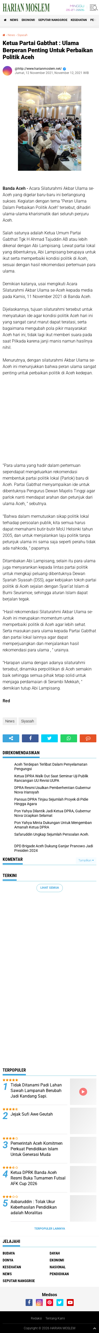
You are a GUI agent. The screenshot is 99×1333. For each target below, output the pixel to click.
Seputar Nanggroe (52, 20)
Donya (8, 1260)
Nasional (58, 1267)
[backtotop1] (94, 1328)
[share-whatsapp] (68, 738)
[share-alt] (11, 738)
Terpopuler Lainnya (49, 1228)
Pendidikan (59, 1274)
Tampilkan (86, 860)
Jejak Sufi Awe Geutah (32, 1114)
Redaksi (36, 1318)
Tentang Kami (55, 1318)
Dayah (55, 1253)
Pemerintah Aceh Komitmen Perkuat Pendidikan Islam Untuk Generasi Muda (37, 1149)
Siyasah (22, 35)
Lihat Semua (49, 887)
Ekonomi (28, 20)
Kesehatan (79, 20)
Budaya (9, 1253)
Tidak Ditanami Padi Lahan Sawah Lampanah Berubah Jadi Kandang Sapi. (36, 1090)
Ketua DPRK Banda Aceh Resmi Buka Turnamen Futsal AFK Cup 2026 (38, 1178)
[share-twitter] (49, 738)
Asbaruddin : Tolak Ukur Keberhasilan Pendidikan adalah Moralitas (34, 1207)
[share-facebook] (30, 738)
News (14, 20)
